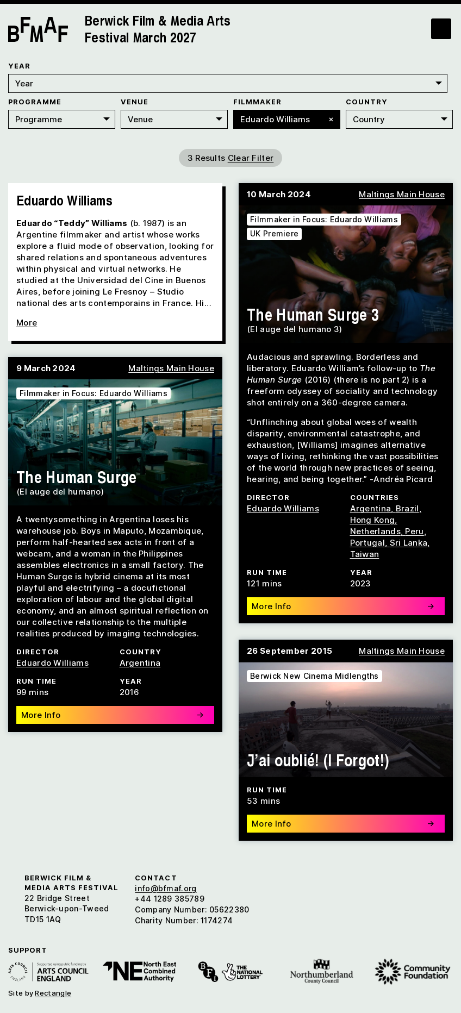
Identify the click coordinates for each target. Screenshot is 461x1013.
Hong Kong (372, 517)
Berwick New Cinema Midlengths (314, 673)
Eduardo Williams (283, 506)
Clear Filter (251, 156)
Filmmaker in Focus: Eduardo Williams (324, 217)
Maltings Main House (402, 192)
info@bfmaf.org (165, 886)
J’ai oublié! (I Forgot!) (318, 757)
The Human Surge (76, 474)
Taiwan (364, 552)
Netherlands (375, 529)
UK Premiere (274, 231)
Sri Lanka (409, 540)
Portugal (367, 540)
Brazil (407, 506)
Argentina (370, 506)
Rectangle (53, 990)
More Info (343, 604)
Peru (414, 529)
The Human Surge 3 (313, 312)
